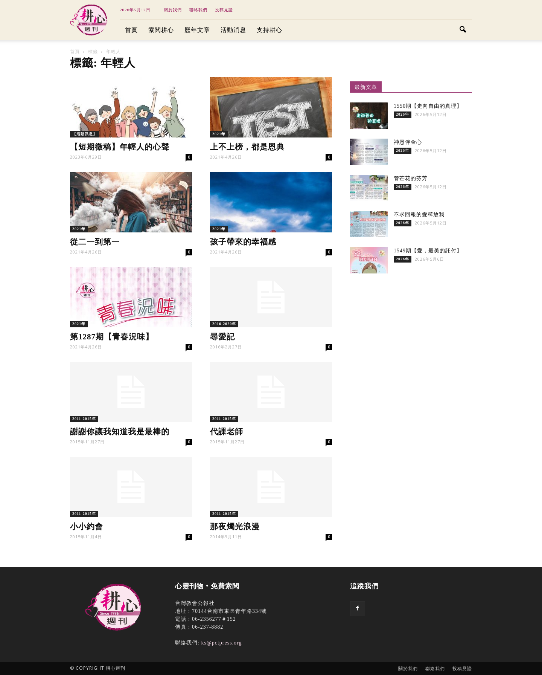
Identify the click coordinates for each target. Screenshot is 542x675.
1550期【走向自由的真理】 (428, 106)
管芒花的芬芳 (411, 178)
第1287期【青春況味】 (112, 336)
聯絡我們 (198, 10)
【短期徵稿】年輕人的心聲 (119, 146)
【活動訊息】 (84, 134)
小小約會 (86, 526)
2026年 (402, 114)
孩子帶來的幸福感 (243, 241)
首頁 (131, 30)
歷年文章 (197, 30)
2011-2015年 (84, 419)
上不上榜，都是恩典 (247, 146)
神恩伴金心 (408, 142)
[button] (463, 30)
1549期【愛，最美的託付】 (428, 251)
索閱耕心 (161, 30)
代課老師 (226, 431)
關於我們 (173, 10)
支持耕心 (269, 30)
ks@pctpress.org (221, 643)
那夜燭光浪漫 (235, 526)
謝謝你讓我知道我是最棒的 (119, 431)
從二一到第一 (97, 241)
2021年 (218, 134)
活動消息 (233, 30)
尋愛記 (222, 336)
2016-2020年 (224, 324)
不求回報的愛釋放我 (419, 214)
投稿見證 (224, 10)
